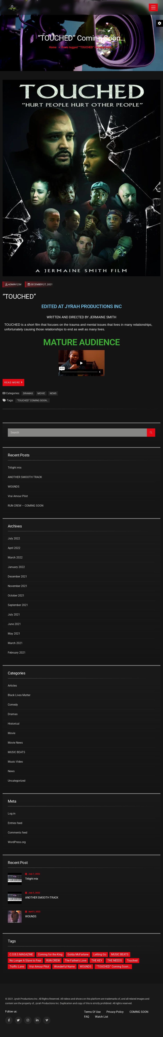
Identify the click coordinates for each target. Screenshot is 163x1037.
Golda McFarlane (77, 954)
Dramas (28, 393)
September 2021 (18, 605)
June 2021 (14, 624)
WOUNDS (13, 486)
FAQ (86, 1016)
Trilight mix (15, 467)
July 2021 (14, 614)
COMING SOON (139, 1011)
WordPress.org (17, 842)
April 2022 (14, 548)
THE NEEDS (114, 960)
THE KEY (96, 960)
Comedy (13, 704)
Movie (41, 393)
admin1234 (13, 284)
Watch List (101, 1016)
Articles (12, 685)
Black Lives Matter (19, 695)
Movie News (15, 742)
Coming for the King (50, 954)
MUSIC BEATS (16, 752)
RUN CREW (53, 960)
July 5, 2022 (32, 893)
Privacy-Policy (115, 1011)
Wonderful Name (64, 966)
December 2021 (17, 576)
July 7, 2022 (32, 874)
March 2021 (15, 643)
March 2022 (15, 557)
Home (53, 47)
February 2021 (16, 652)
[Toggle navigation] (153, 7)
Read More (13, 382)
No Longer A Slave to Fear (25, 960)
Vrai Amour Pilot (18, 496)
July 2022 (14, 538)
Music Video (15, 761)
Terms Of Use (92, 1011)
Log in (11, 813)
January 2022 (16, 567)
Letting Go (99, 954)
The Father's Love (75, 960)
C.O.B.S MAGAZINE (21, 954)
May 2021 (14, 633)
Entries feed (15, 823)
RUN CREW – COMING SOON (25, 505)
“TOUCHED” (19, 296)
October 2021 (16, 595)
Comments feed (17, 832)
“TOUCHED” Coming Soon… (32, 400)
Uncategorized (16, 780)
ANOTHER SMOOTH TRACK (25, 477)
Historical (13, 723)
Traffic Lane (17, 966)
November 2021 (17, 586)
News (53, 393)
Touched (132, 960)
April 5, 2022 (32, 912)
